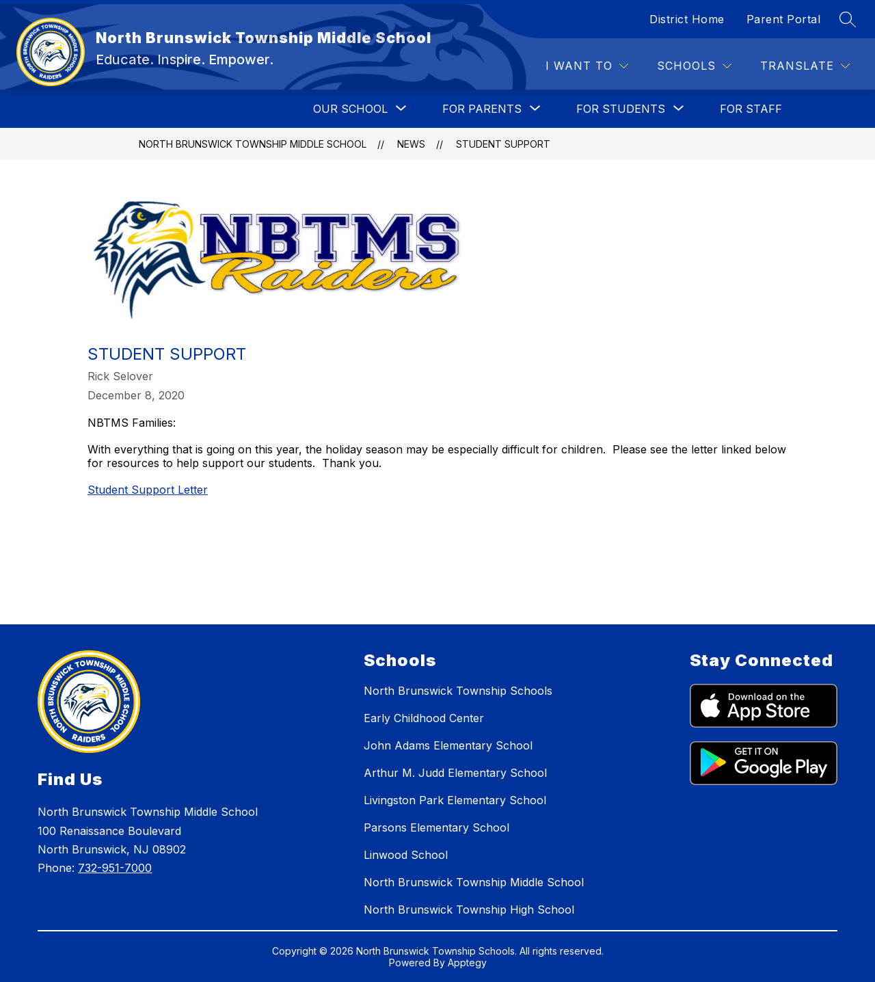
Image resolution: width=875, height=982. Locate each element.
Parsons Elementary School (436, 827)
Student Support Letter (148, 489)
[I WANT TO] (587, 66)
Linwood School (406, 855)
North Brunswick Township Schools (458, 691)
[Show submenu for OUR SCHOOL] (350, 109)
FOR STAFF (751, 109)
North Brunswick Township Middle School (252, 144)
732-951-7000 (115, 868)
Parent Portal (783, 19)
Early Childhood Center (424, 718)
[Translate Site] (805, 66)
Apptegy (467, 962)
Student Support (503, 144)
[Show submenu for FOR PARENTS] (482, 109)
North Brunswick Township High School (469, 909)
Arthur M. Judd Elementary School (455, 773)
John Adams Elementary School (448, 745)
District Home (687, 19)
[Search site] (847, 19)
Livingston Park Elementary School (455, 800)
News (411, 144)
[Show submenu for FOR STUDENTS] (620, 109)
